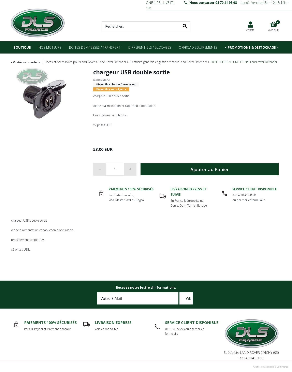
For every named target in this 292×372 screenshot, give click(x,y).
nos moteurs (49, 47)
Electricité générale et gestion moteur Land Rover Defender (168, 62)
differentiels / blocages (149, 47)
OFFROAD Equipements (198, 47)
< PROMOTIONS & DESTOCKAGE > (251, 47)
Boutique (22, 47)
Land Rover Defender (112, 62)
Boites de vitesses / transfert (94, 47)
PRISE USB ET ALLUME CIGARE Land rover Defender (244, 62)
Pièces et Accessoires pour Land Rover (69, 62)
